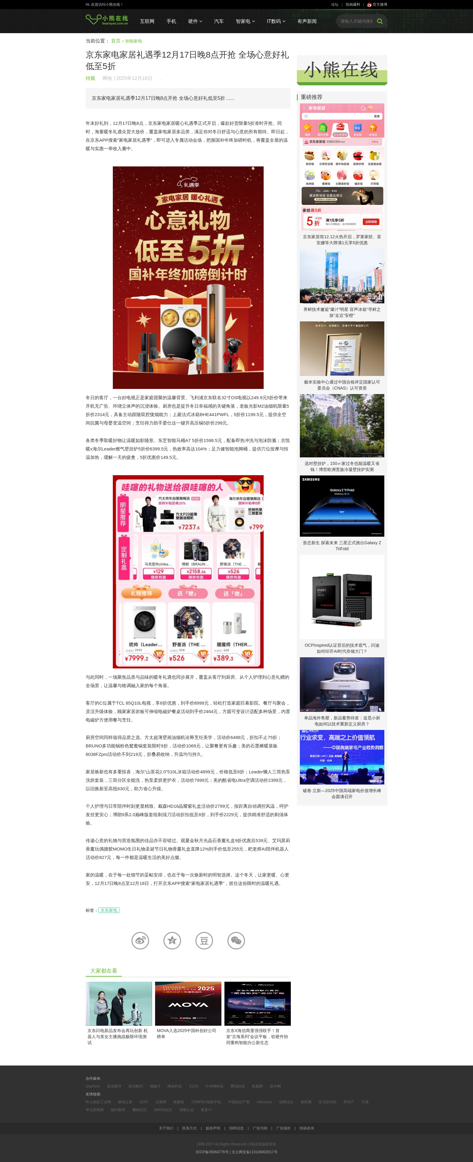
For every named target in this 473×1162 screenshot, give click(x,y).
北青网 (160, 1102)
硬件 (195, 21)
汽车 (219, 21)
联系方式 (189, 1128)
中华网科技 (214, 1086)
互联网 (147, 21)
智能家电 (133, 41)
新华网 (275, 1086)
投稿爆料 (353, 4)
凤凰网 (257, 1086)
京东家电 (108, 910)
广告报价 (283, 1128)
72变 (365, 1102)
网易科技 (174, 1086)
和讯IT (349, 1102)
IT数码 (276, 21)
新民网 (306, 1102)
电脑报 (178, 1102)
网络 (107, 78)
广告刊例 (260, 1128)
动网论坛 (286, 1102)
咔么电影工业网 (98, 1102)
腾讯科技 (237, 1086)
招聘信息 (236, 1128)
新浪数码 (136, 1086)
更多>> (206, 1110)
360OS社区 (163, 1110)
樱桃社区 (139, 1110)
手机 (171, 21)
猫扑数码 (118, 1110)
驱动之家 (125, 1102)
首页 (116, 40)
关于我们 (166, 1128)
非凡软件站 (328, 1102)
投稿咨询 (307, 1128)
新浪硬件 (114, 1086)
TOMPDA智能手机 (206, 1102)
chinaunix (264, 1102)
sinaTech (93, 1086)
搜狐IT (155, 1086)
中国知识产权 (239, 1102)
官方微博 (377, 4)
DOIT (144, 1102)
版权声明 (213, 1128)
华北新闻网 (95, 1110)
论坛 (334, 4)
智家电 (245, 21)
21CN (193, 1086)
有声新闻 (307, 21)
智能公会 (186, 1110)
